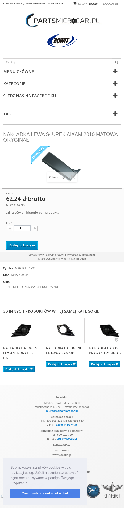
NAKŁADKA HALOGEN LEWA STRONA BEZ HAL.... (20, 353)
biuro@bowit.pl (66, 438)
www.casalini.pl (61, 455)
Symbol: (8, 268)
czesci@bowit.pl (67, 424)
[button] (30, 483)
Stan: (6, 275)
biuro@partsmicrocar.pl (62, 410)
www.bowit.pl (62, 450)
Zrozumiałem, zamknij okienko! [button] (45, 493)
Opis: (6, 281)
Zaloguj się (110, 3)
